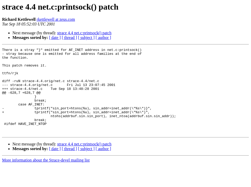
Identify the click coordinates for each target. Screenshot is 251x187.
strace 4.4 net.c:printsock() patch (84, 33)
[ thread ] (69, 37)
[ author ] (103, 37)
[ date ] (55, 37)
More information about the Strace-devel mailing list (46, 177)
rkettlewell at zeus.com (56, 19)
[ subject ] (86, 37)
